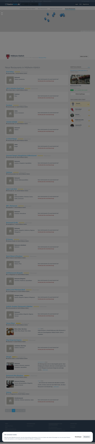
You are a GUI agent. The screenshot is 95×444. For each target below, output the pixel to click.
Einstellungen (78, 436)
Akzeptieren (87, 436)
